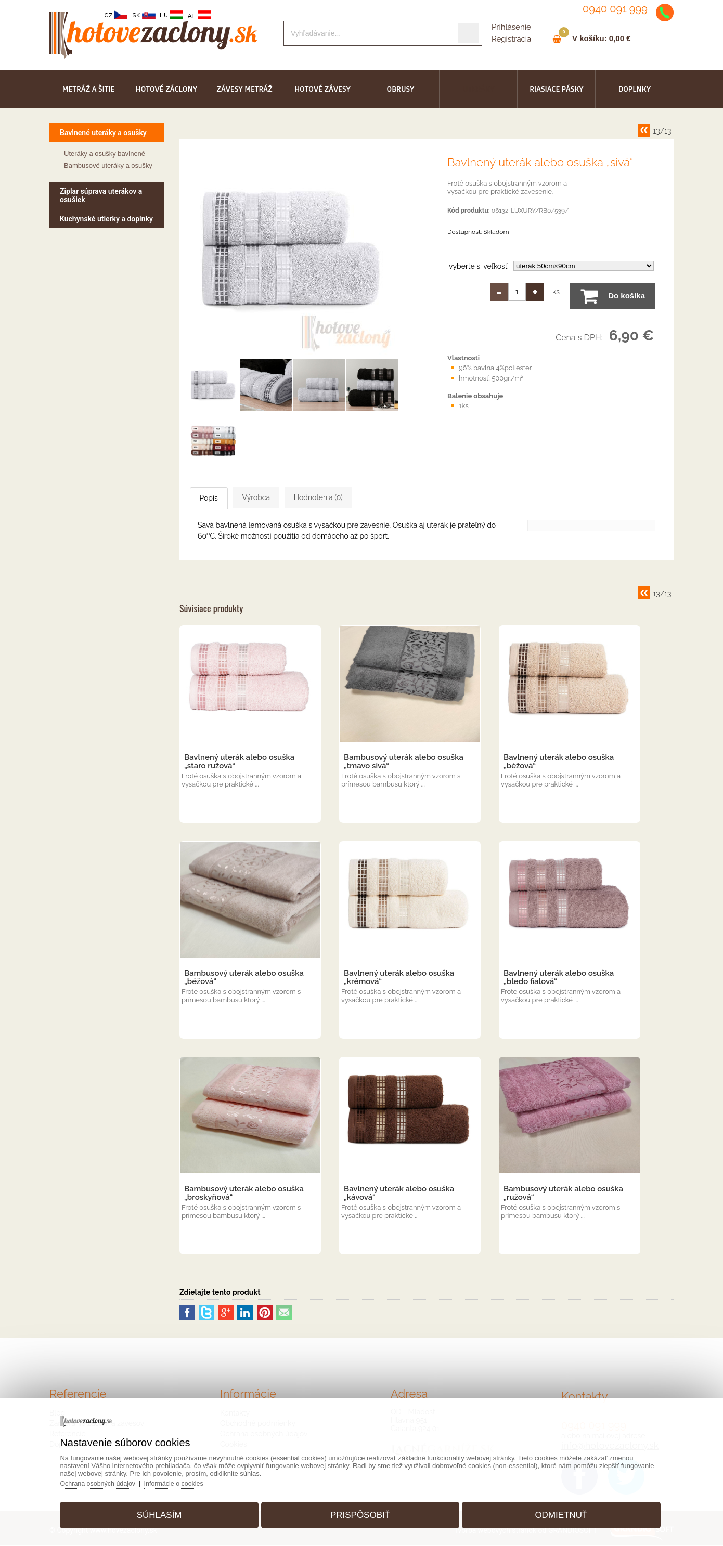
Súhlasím (167, 1511)
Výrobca (288, 498)
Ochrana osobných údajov (111, 1480)
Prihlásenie (511, 27)
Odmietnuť (553, 1511)
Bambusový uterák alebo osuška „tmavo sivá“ (403, 762)
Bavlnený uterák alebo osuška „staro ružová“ (239, 762)
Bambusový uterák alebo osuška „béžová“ (244, 978)
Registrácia (511, 39)
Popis (221, 498)
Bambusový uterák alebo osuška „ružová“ (563, 1194)
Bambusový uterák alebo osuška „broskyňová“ (244, 1194)
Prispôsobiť (360, 1511)
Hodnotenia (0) (371, 498)
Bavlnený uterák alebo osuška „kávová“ (399, 1194)
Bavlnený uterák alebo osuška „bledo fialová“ (558, 978)
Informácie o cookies (191, 1480)
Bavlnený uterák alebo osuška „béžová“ (558, 762)
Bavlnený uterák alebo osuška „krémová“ (399, 978)
